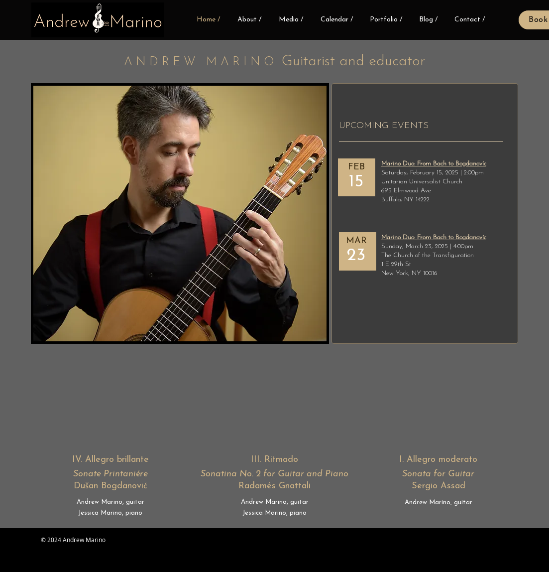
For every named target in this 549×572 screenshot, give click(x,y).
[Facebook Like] (182, 546)
